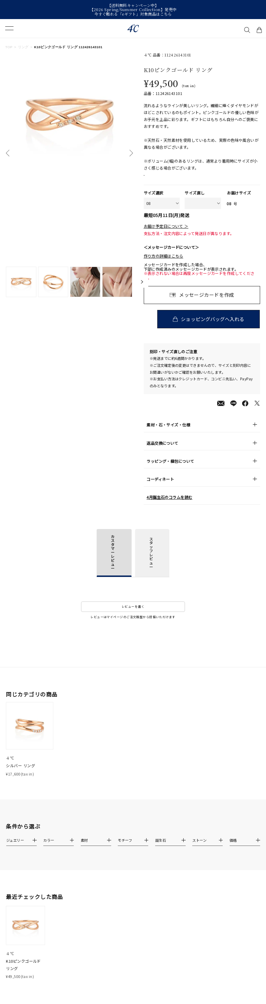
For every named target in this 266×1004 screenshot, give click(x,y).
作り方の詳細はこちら (163, 263)
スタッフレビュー (151, 560)
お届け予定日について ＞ (166, 233)
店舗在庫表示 (161, 179)
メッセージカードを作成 (206, 301)
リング (23, 47)
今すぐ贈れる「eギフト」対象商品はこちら (133, 14)
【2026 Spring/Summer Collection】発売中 (133, 9)
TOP (8, 47)
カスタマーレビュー (112, 559)
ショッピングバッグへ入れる (213, 325)
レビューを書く (133, 614)
